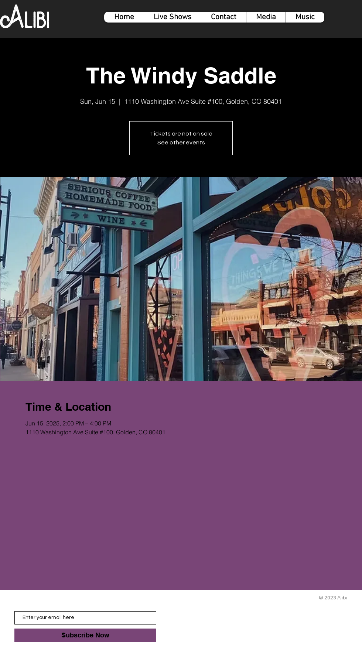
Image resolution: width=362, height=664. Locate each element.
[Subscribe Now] (85, 635)
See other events (181, 143)
